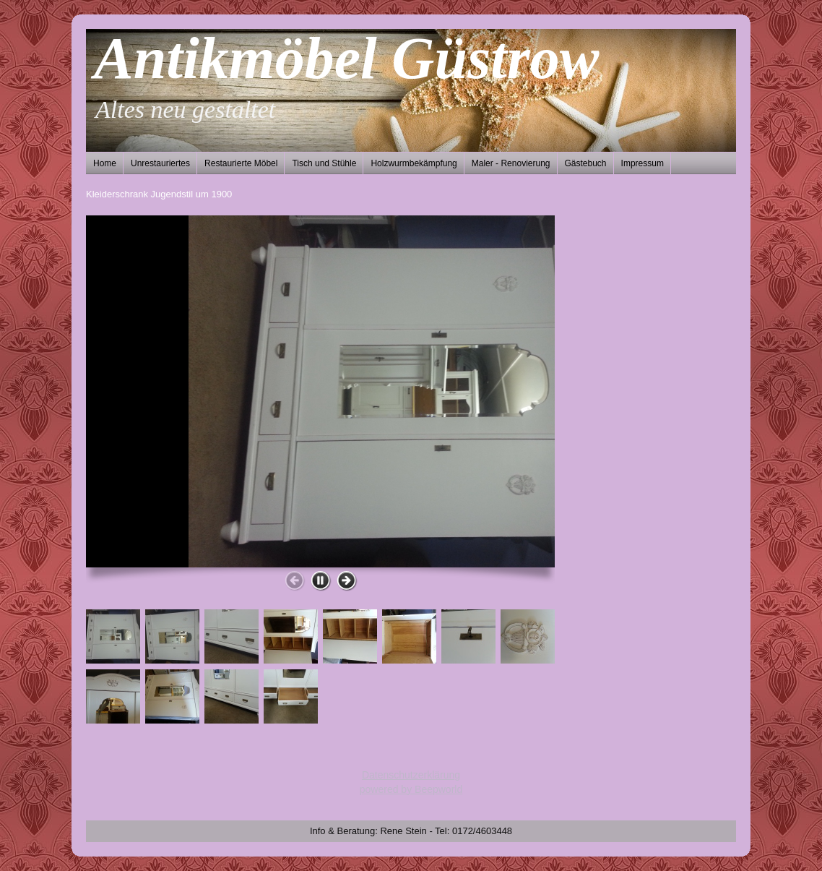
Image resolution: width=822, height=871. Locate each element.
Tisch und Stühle (324, 163)
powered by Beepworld (411, 789)
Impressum (642, 163)
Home (104, 163)
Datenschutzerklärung (411, 775)
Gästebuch (586, 163)
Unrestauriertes (160, 163)
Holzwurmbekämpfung (414, 163)
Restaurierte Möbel (240, 163)
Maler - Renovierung (511, 163)
